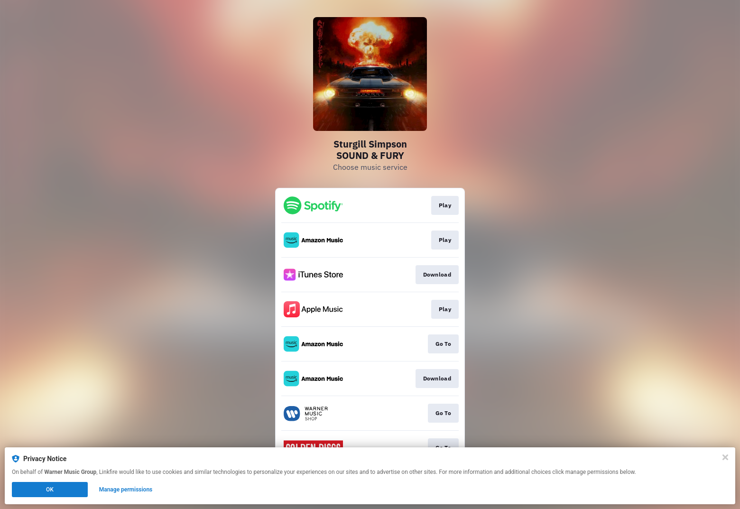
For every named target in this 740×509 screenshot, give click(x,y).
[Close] (725, 457)
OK (50, 489)
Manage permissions (126, 489)
